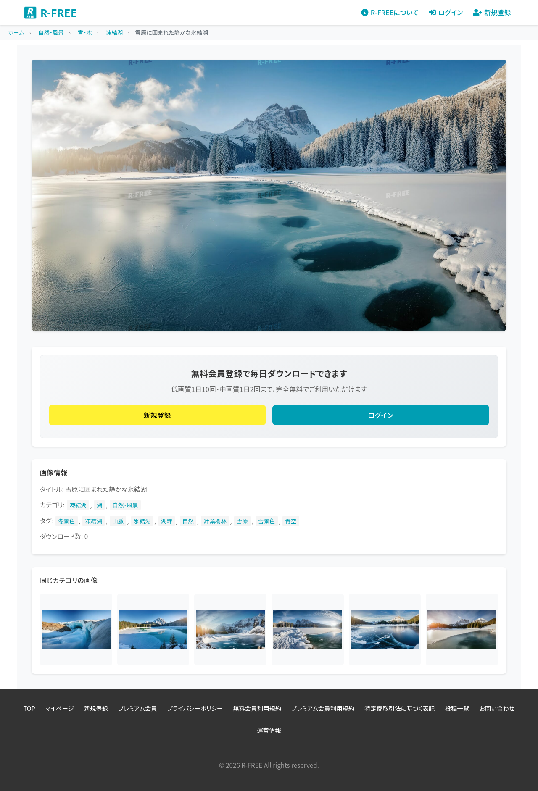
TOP (29, 708)
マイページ (59, 708)
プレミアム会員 (137, 708)
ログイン (380, 415)
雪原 (242, 521)
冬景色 (66, 521)
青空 (290, 521)
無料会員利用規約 (257, 708)
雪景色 (266, 521)
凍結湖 (78, 505)
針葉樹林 (215, 521)
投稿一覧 (457, 708)
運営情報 (269, 729)
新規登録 (157, 415)
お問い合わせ (497, 708)
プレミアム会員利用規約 (322, 708)
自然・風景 (125, 505)
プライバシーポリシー (195, 708)
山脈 (118, 521)
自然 (188, 521)
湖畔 (166, 521)
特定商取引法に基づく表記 (399, 708)
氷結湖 (142, 521)
